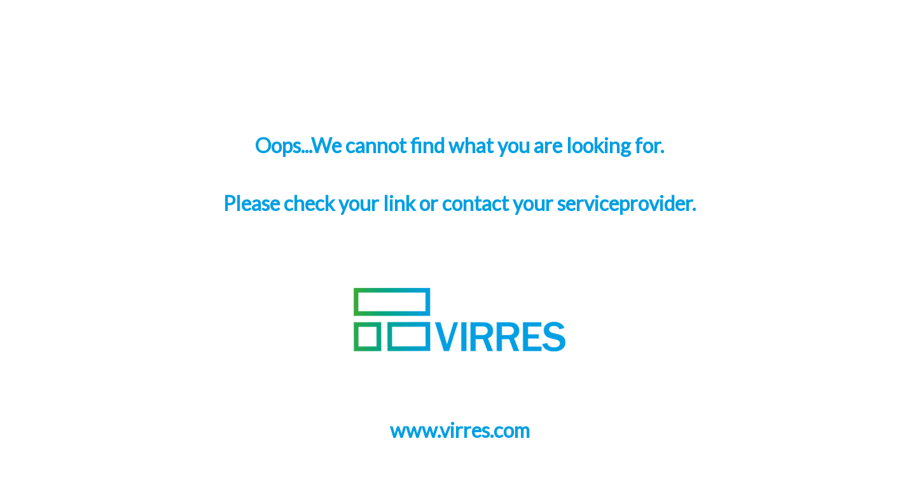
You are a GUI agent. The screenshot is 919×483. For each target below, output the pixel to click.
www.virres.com (460, 430)
